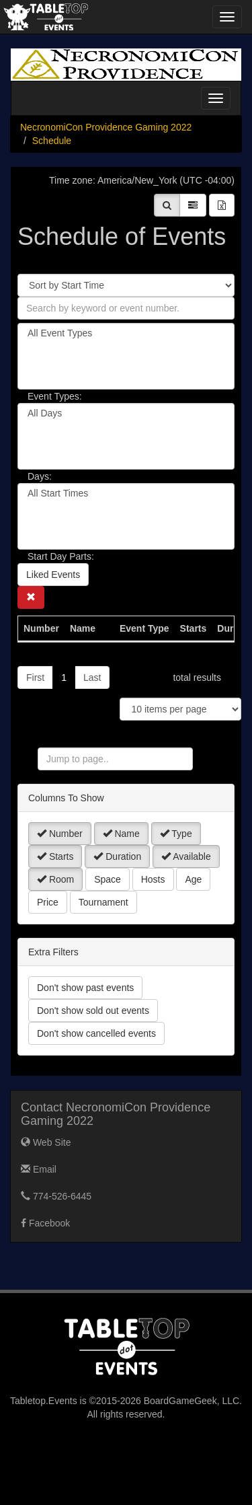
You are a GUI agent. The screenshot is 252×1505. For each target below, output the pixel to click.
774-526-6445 (56, 1196)
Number (60, 833)
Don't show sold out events (93, 1010)
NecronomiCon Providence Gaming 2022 (106, 127)
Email (38, 1169)
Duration (117, 856)
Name (121, 833)
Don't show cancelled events (96, 1033)
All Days (126, 413)
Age (193, 879)
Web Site (46, 1142)
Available (186, 856)
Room (55, 879)
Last (92, 677)
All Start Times (126, 493)
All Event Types (126, 333)
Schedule (51, 140)
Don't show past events (85, 987)
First (35, 677)
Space (107, 879)
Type (176, 833)
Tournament (103, 902)
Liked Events (53, 574)
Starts (55, 856)
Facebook (45, 1223)
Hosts (153, 879)
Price (47, 902)
